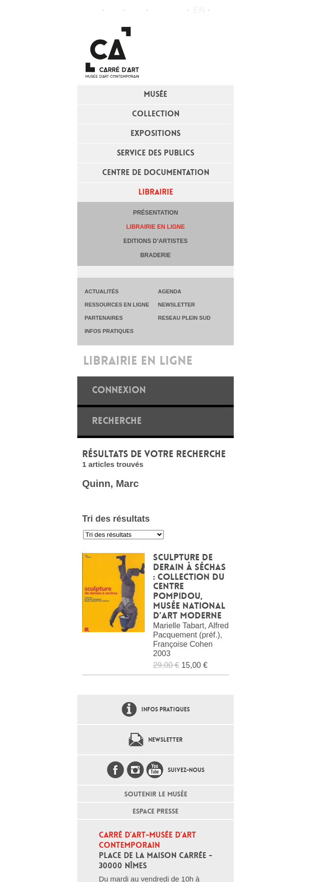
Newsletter (165, 740)
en (199, 10)
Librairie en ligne (155, 226)
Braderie (155, 255)
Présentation (155, 212)
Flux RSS (158, 10)
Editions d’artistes (155, 241)
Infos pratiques (136, 10)
